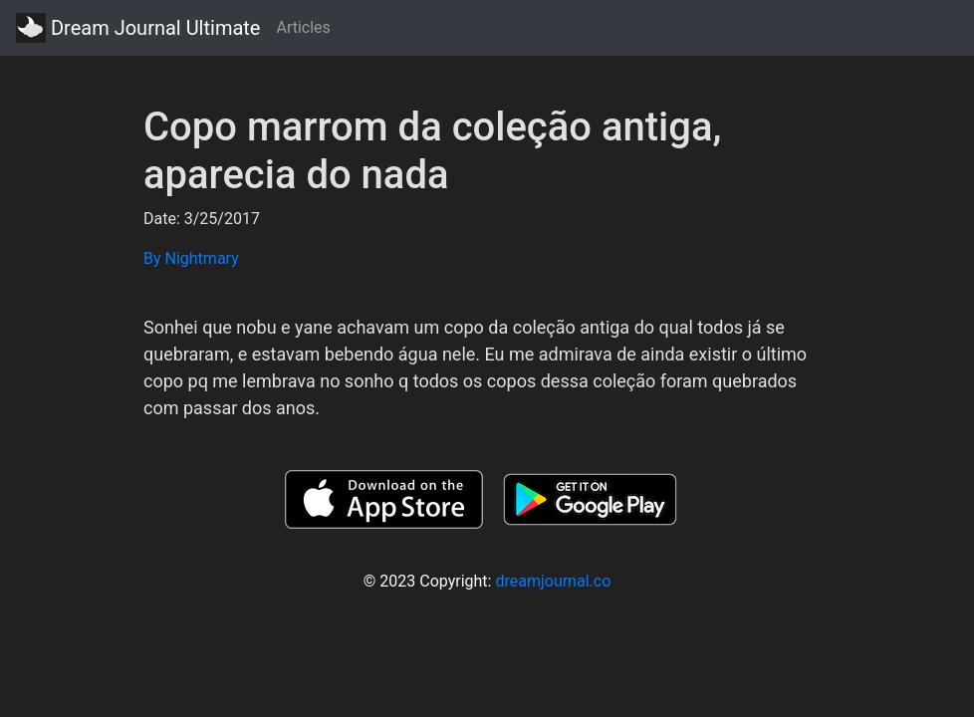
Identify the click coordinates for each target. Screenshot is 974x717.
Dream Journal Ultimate (138, 28)
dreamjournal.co (552, 581)
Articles (303, 27)
